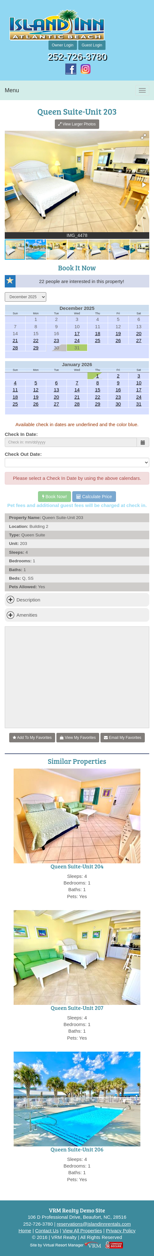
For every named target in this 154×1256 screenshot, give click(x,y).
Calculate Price (94, 496)
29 (36, 347)
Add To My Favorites (32, 737)
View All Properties (82, 1230)
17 (77, 333)
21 (15, 340)
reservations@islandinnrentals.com (94, 1224)
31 (139, 404)
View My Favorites (78, 737)
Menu (12, 90)
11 (15, 389)
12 (36, 389)
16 (118, 389)
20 (139, 333)
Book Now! (54, 496)
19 (118, 333)
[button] (143, 136)
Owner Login (63, 45)
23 (56, 340)
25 (97, 340)
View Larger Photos (77, 124)
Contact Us (47, 1230)
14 (77, 389)
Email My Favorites (122, 737)
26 (118, 340)
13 (56, 389)
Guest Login (92, 45)
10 (139, 382)
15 (97, 389)
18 (97, 333)
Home (24, 1230)
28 (15, 347)
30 (118, 404)
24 (77, 340)
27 (139, 340)
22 (36, 340)
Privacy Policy (120, 1230)
